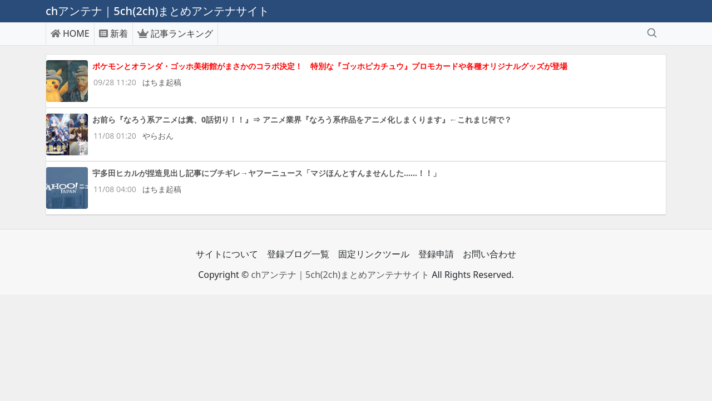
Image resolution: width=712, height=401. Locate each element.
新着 (113, 33)
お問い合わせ (489, 254)
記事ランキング (175, 33)
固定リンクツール (373, 254)
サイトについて (227, 254)
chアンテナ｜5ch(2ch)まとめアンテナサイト (340, 274)
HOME (70, 33)
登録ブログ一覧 (298, 254)
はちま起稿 (161, 82)
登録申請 (436, 254)
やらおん (158, 135)
